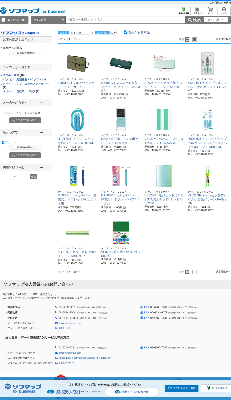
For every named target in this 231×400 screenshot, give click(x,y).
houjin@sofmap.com (70, 323)
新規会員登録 (183, 12)
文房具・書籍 (14, 75)
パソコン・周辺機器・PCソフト (24, 79)
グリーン (10, 142)
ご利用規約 (216, 2)
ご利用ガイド (197, 12)
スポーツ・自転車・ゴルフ (21, 91)
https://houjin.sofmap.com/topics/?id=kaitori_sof (85, 357)
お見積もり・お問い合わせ (131, 391)
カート (210, 12)
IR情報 (227, 2)
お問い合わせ (66, 328)
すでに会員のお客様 (184, 388)
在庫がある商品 (12, 47)
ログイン (224, 12)
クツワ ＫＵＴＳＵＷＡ (22, 112)
